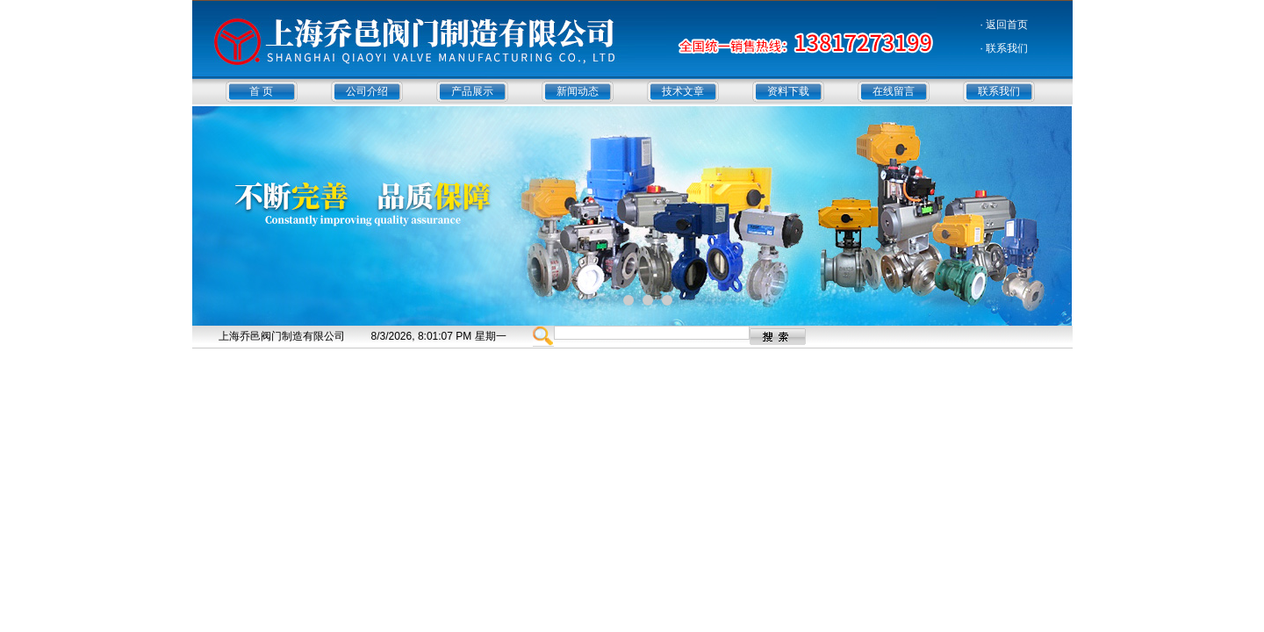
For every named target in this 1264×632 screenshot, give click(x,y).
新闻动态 (578, 91)
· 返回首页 (1004, 24)
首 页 (261, 91)
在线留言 (894, 91)
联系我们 (999, 91)
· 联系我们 (1004, 48)
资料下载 (788, 91)
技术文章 (683, 91)
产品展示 (472, 91)
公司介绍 (367, 91)
